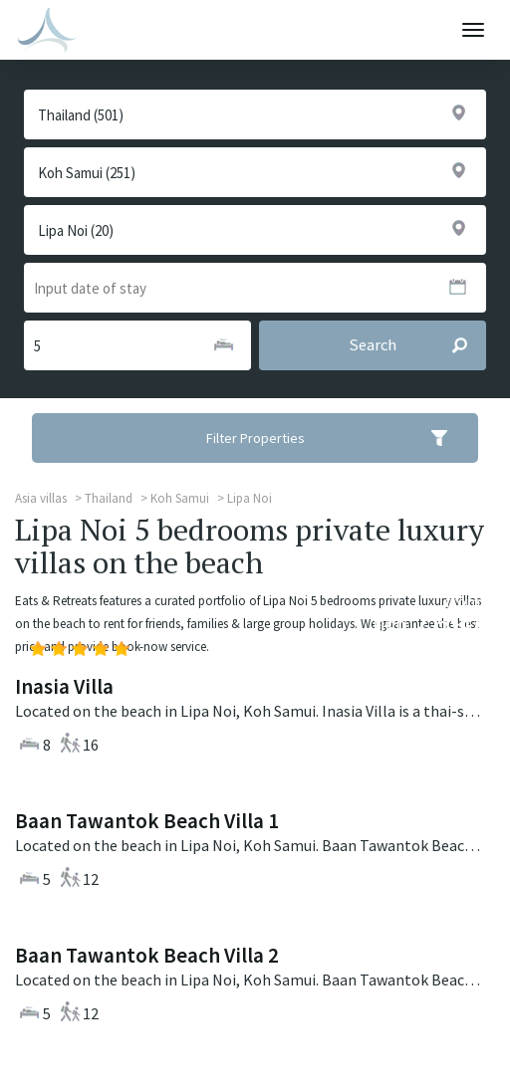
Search (417, 345)
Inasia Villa (64, 686)
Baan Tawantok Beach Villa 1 (147, 820)
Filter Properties (340, 438)
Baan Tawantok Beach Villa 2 (147, 955)
